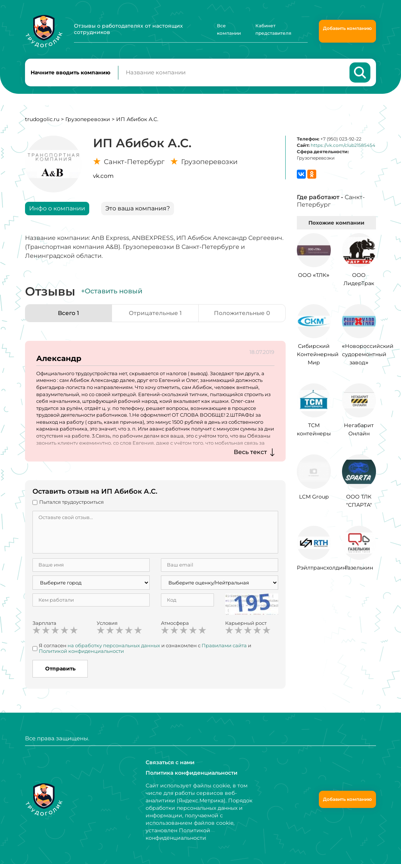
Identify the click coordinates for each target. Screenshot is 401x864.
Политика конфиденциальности (191, 772)
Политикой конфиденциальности (81, 652)
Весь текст (250, 453)
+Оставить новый (111, 292)
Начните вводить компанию (71, 73)
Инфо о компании (57, 209)
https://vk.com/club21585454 (343, 146)
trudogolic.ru (42, 120)
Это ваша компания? (137, 209)
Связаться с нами (170, 762)
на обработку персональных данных (114, 647)
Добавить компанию (347, 28)
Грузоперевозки (87, 120)
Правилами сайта (224, 647)
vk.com (103, 177)
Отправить (60, 670)
